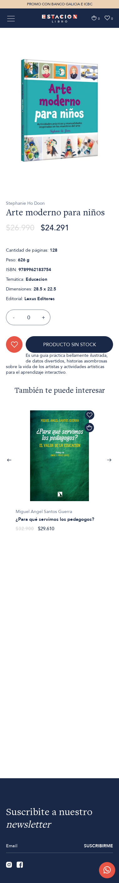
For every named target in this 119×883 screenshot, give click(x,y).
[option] (59, 129)
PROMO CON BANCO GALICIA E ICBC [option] (59, 4)
